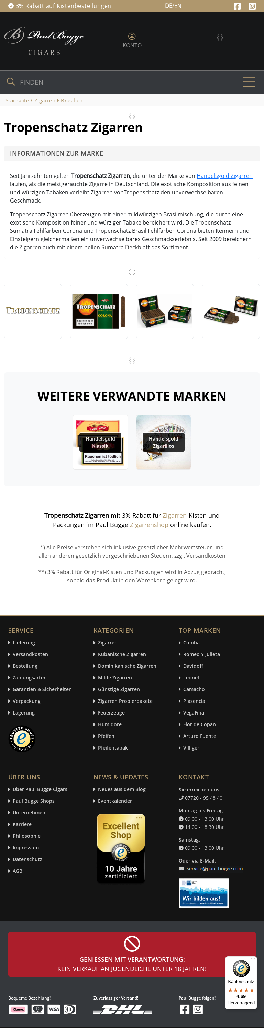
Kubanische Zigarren (122, 654)
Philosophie (27, 836)
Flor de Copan (199, 724)
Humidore (110, 724)
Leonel (191, 678)
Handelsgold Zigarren (225, 176)
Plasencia (194, 701)
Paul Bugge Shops (34, 801)
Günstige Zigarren (119, 689)
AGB (17, 871)
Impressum (26, 848)
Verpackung (27, 701)
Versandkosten (30, 654)
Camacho (194, 689)
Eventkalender (115, 801)
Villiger (191, 748)
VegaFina (193, 713)
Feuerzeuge (111, 713)
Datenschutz (27, 859)
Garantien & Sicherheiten (42, 689)
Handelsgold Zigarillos (163, 442)
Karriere (22, 824)
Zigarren (175, 515)
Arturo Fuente (199, 736)
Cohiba (191, 643)
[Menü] (253, 960)
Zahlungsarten (30, 678)
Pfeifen (106, 736)
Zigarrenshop (149, 525)
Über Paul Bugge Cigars (40, 789)
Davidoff (193, 666)
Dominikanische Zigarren (127, 666)
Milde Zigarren (115, 678)
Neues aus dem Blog (122, 789)
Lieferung (24, 643)
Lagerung (24, 713)
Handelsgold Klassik (100, 442)
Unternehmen (29, 813)
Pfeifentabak (113, 748)
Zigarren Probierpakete (125, 701)
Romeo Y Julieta (201, 654)
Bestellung (25, 666)
